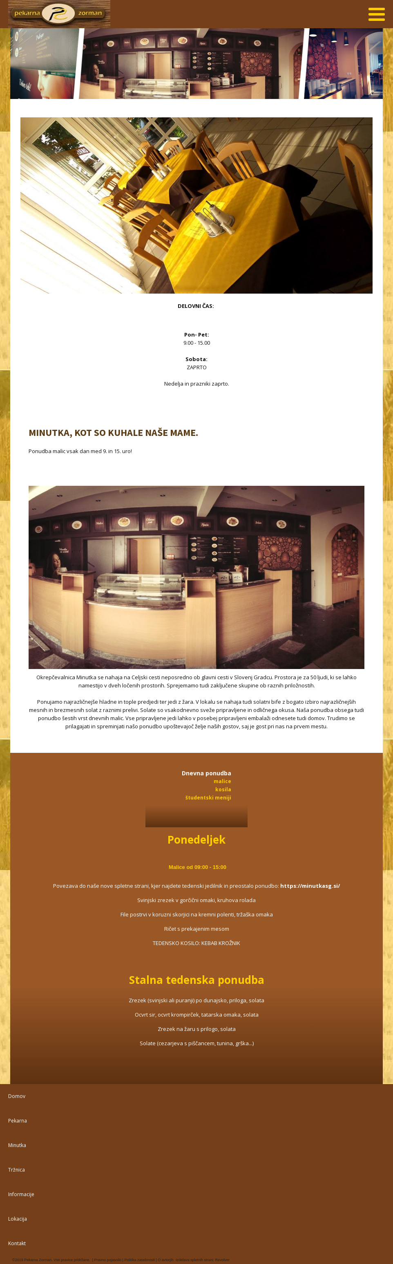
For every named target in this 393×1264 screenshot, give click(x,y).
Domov (16, 1096)
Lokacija (17, 1218)
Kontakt (17, 1243)
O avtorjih (165, 1260)
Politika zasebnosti (139, 1260)
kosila (223, 789)
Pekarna (17, 1120)
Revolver (222, 1260)
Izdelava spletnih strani (194, 1260)
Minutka (17, 1145)
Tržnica (16, 1169)
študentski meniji (208, 797)
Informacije (21, 1194)
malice (222, 781)
